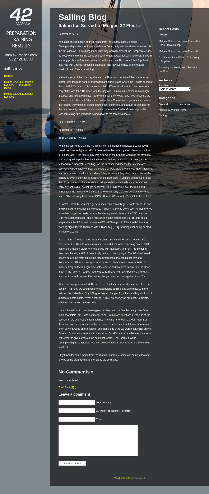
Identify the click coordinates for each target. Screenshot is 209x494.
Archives (163, 85)
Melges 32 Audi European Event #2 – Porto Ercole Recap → (18, 84)
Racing (163, 115)
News (183, 109)
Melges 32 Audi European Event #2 (178, 51)
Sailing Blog (13, 68)
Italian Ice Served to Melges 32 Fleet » (100, 25)
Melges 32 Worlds (169, 109)
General (163, 104)
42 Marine (21, 16)
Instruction (185, 104)
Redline (163, 35)
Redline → (10, 75)
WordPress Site (122, 478)
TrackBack (67, 387)
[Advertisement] (21, 165)
